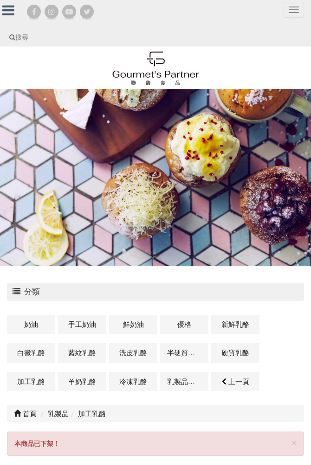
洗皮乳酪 (133, 352)
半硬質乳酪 (184, 352)
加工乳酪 (31, 381)
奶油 (31, 324)
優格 (184, 324)
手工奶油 (82, 324)
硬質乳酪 (235, 352)
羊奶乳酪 (82, 381)
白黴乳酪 (31, 352)
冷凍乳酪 (133, 381)
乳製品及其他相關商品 (187, 381)
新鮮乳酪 (235, 324)
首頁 (25, 413)
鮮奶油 (133, 324)
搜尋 (18, 37)
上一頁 (235, 381)
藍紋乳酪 (82, 352)
